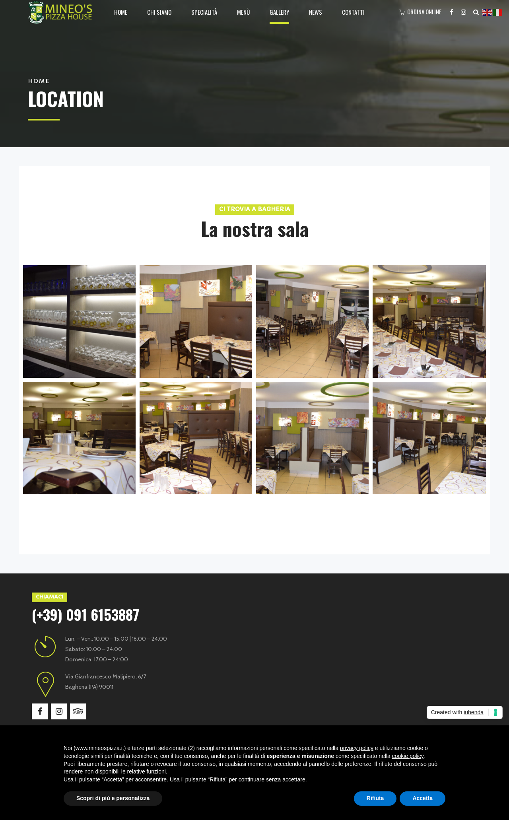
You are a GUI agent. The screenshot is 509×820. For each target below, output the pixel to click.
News (315, 12)
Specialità (204, 12)
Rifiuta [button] (375, 798)
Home (120, 12)
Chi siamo (159, 12)
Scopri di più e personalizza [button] (113, 798)
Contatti (353, 12)
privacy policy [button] (356, 748)
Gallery (279, 12)
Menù (243, 12)
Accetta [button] (422, 798)
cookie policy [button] (408, 756)
